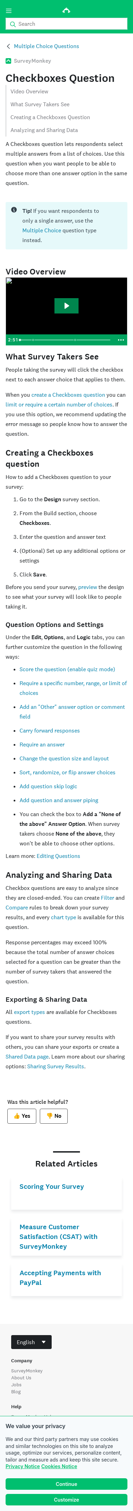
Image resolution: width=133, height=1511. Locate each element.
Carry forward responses (50, 730)
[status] (66, 225)
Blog (16, 1391)
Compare (17, 907)
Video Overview (29, 91)
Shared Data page (27, 1056)
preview (87, 587)
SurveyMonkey (27, 1370)
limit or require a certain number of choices (59, 404)
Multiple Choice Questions (46, 46)
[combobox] (31, 1342)
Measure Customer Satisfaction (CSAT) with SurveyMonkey (59, 1236)
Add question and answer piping (59, 800)
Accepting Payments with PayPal (60, 1277)
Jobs (16, 1384)
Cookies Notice (59, 1466)
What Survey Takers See (39, 104)
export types (29, 1012)
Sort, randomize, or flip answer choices (68, 772)
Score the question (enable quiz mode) (67, 669)
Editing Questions (58, 856)
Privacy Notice (23, 1466)
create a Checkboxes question (68, 394)
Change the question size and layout (64, 758)
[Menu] (8, 11)
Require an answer (42, 744)
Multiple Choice (41, 230)
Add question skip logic (48, 786)
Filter (107, 897)
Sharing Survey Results (55, 1066)
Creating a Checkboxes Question (50, 117)
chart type (63, 917)
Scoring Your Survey (52, 1186)
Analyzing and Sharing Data (44, 130)
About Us (21, 1377)
